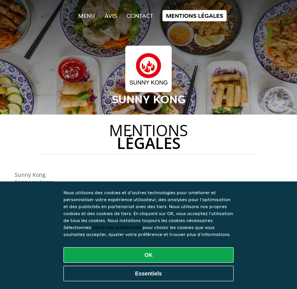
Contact (139, 16)
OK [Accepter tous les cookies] (149, 255)
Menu (86, 16)
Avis (110, 16)
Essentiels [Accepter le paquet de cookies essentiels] (148, 273)
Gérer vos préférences (117, 227)
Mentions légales (194, 16)
